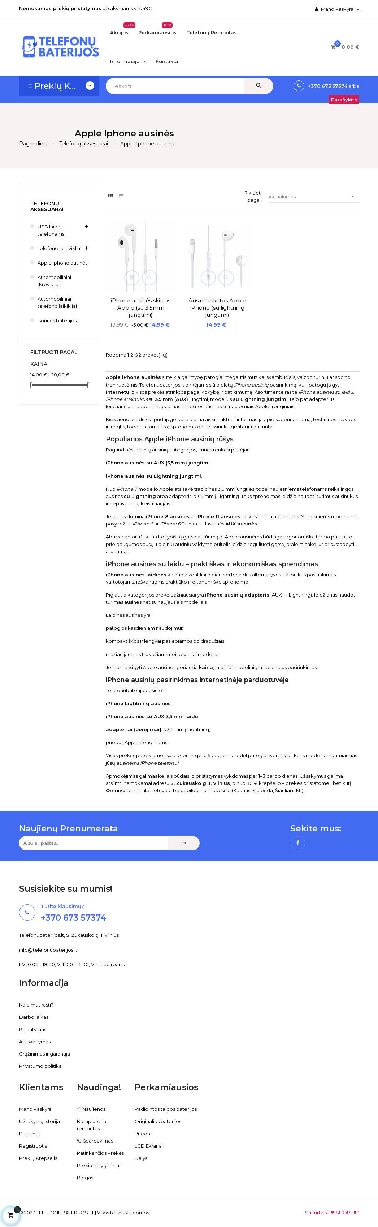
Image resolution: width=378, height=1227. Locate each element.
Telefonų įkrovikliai (59, 248)
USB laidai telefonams (51, 230)
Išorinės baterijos (57, 320)
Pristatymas (32, 1025)
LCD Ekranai (149, 1142)
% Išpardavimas (95, 1137)
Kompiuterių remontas (92, 1120)
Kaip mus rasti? (36, 1001)
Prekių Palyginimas (99, 1161)
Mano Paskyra (35, 1105)
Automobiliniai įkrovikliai (54, 280)
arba (353, 86)
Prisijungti (30, 1129)
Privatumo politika (40, 1062)
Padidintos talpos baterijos (166, 1105)
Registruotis (33, 1142)
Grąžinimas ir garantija (44, 1050)
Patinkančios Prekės (100, 1149)
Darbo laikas (33, 1013)
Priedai (143, 1129)
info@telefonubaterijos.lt (48, 946)
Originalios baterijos (158, 1117)
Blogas (85, 1173)
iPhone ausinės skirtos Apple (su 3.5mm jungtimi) (134, 295)
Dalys (141, 1154)
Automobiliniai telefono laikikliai (57, 302)
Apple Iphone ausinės (62, 263)
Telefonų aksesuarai (47, 206)
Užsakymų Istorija (39, 1117)
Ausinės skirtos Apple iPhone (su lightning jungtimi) (200, 295)
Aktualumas (313, 196)
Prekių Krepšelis (38, 1154)
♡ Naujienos (91, 1105)
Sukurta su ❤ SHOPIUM (332, 1208)
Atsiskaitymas (35, 1037)
